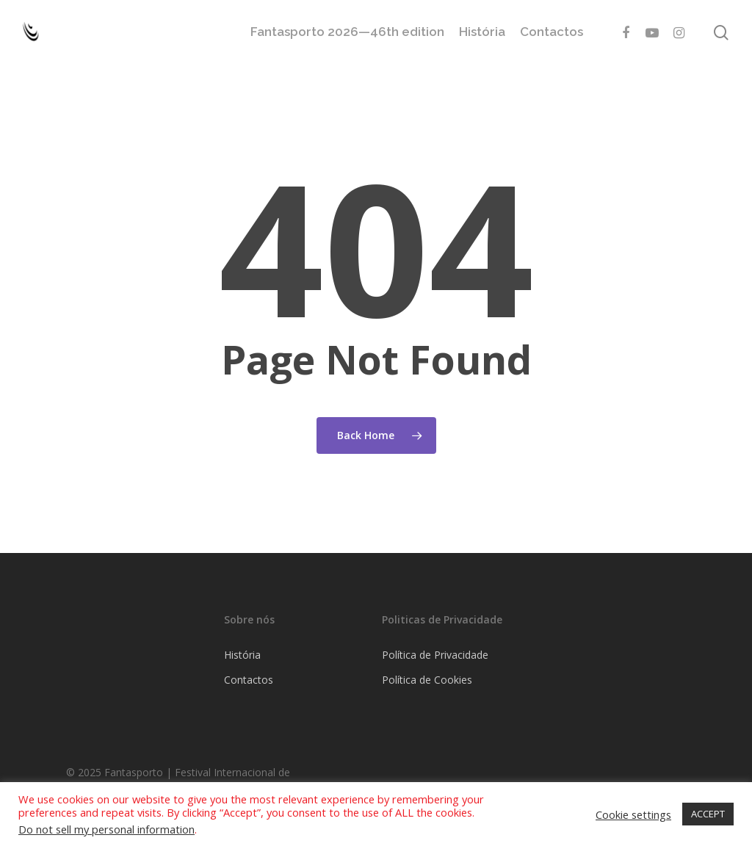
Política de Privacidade (435, 655)
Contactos (551, 32)
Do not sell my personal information (106, 829)
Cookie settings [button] (633, 814)
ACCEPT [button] (708, 813)
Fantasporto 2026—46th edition (347, 32)
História (482, 32)
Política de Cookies (427, 680)
